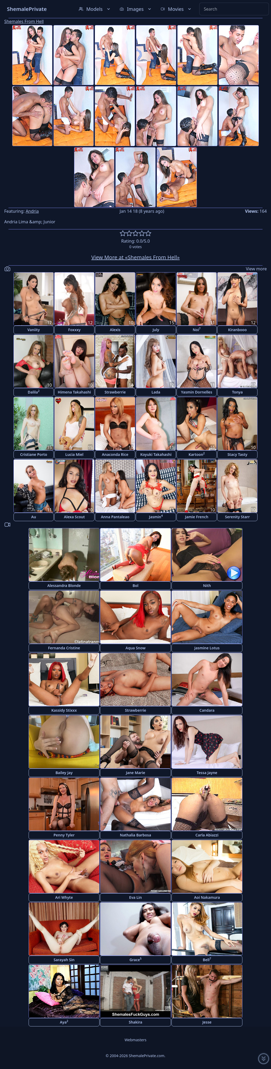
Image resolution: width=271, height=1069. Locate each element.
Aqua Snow (135, 647)
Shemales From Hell (24, 21)
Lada (156, 392)
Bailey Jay (64, 772)
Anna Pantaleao (115, 516)
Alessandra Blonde (64, 585)
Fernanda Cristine (64, 647)
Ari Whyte (64, 897)
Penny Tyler (64, 834)
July (156, 329)
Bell (207, 959)
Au (33, 516)
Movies (176, 9)
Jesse (207, 1022)
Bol (135, 585)
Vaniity (34, 329)
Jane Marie (135, 772)
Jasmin (156, 516)
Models (95, 9)
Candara (207, 710)
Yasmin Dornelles (196, 392)
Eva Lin (135, 897)
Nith (207, 585)
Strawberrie (115, 392)
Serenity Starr (237, 516)
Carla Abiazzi (207, 834)
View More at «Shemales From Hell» (135, 257)
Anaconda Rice (115, 454)
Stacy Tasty (237, 454)
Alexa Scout (74, 516)
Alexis (115, 329)
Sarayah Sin (64, 959)
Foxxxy (74, 329)
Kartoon (196, 454)
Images (136, 9)
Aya (64, 1022)
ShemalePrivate (27, 8)
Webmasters (135, 1039)
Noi (197, 329)
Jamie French (196, 516)
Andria (32, 211)
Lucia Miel (74, 454)
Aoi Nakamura (207, 897)
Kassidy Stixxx (64, 710)
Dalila (34, 392)
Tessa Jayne (207, 772)
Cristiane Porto (33, 454)
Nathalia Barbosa (135, 834)
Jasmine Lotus (206, 647)
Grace (135, 959)
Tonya (237, 392)
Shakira (135, 1022)
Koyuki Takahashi (155, 454)
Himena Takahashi (74, 392)
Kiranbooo (237, 329)
